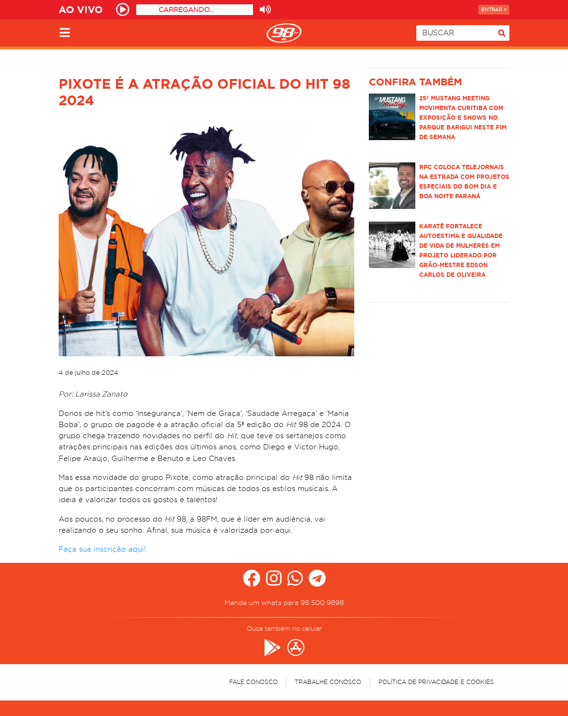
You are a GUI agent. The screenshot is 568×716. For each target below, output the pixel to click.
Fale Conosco (253, 682)
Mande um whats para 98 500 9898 (284, 602)
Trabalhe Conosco (328, 682)
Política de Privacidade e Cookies (436, 682)
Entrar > (493, 9)
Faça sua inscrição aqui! (102, 549)
